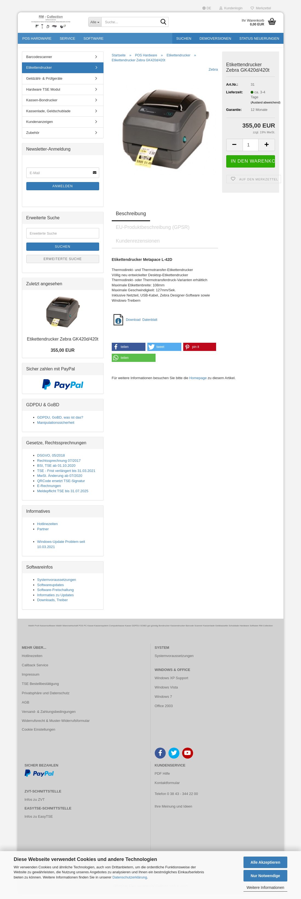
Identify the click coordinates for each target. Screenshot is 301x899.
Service (67, 38)
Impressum (30, 680)
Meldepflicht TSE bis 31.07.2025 (62, 497)
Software (94, 38)
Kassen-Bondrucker (42, 106)
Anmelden (62, 192)
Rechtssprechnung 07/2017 (59, 467)
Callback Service (35, 671)
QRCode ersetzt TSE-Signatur (61, 487)
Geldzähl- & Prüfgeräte (44, 84)
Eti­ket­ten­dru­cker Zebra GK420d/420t (62, 345)
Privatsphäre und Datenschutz (46, 699)
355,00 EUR (62, 356)
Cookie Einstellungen (38, 735)
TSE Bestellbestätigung (40, 690)
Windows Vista (166, 693)
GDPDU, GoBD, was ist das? (60, 423)
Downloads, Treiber (52, 606)
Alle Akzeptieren (265, 862)
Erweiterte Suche (63, 265)
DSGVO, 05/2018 (51, 461)
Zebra (213, 75)
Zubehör (32, 139)
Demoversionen (215, 38)
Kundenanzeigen (39, 128)
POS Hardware (36, 38)
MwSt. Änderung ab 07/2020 (59, 482)
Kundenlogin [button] (230, 8)
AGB (25, 708)
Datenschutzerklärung (129, 877)
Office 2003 (164, 712)
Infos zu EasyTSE (39, 822)
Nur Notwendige (265, 876)
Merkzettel (261, 8)
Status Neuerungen (259, 38)
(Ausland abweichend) (265, 108)
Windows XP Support (171, 684)
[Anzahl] (251, 151)
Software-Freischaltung (55, 596)
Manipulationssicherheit (55, 429)
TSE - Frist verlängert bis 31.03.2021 (66, 477)
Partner (43, 535)
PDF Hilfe (162, 779)
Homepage (198, 384)
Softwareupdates (50, 591)
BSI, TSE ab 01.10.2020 (56, 471)
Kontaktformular (167, 789)
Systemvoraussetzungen (56, 586)
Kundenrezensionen (138, 247)
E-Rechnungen (49, 492)
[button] (206, 7)
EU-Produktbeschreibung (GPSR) (153, 233)
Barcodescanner (39, 63)
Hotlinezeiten (47, 530)
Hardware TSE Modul (43, 95)
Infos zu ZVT (35, 805)
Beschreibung (131, 219)
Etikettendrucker (39, 74)
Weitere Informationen (265, 887)
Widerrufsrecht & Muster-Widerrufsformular (56, 727)
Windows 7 (163, 703)
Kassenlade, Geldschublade (48, 117)
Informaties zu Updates (55, 601)
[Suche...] (94, 22)
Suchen (183, 38)
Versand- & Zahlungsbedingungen (49, 718)
